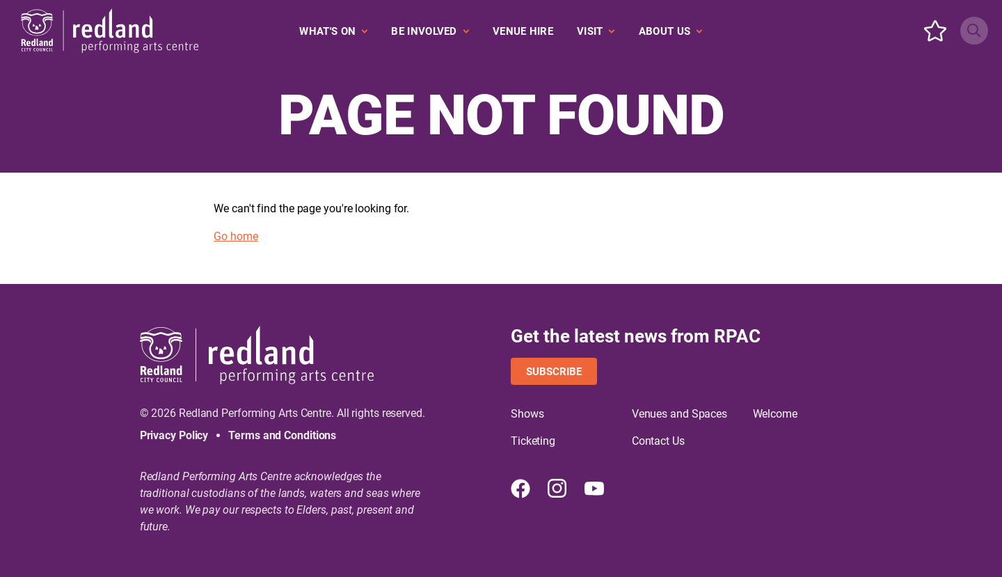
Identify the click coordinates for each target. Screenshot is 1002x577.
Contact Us (658, 441)
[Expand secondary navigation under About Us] (670, 31)
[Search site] (974, 31)
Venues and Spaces (679, 413)
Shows (527, 413)
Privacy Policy (174, 435)
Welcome (775, 413)
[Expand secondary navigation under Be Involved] (430, 31)
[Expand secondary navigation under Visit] (595, 31)
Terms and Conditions (282, 435)
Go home (235, 236)
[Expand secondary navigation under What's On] (333, 31)
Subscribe (554, 371)
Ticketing (533, 441)
